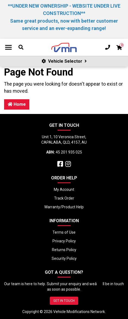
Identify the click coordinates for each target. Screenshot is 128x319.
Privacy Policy (64, 241)
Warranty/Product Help (64, 207)
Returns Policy (64, 250)
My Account (64, 189)
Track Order (64, 198)
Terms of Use (64, 232)
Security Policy (64, 258)
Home (17, 104)
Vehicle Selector (64, 61)
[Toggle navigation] (8, 47)
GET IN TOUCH (64, 301)
